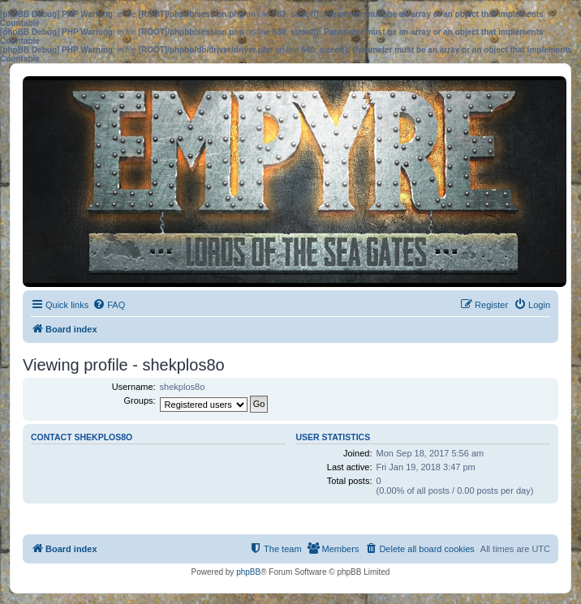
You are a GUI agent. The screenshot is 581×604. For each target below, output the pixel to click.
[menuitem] (109, 305)
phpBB (248, 572)
